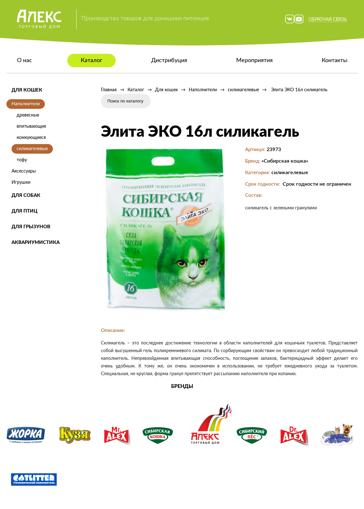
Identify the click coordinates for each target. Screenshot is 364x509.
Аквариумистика (36, 242)
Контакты (334, 60)
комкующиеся (31, 137)
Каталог (91, 60)
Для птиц (24, 211)
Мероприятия (254, 60)
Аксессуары (24, 171)
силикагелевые (32, 149)
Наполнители (26, 104)
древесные (28, 115)
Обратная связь (328, 19)
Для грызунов (31, 226)
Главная (109, 90)
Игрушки (21, 182)
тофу (22, 160)
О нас (24, 60)
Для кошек (27, 90)
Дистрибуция (169, 60)
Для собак (26, 195)
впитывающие (31, 126)
